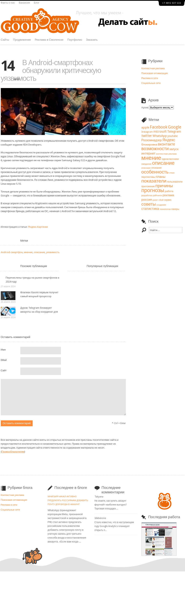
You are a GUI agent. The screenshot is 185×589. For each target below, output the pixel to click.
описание (39, 252)
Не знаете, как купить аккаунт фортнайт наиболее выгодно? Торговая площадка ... (111, 504)
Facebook (158, 127)
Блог (36, 2)
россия (146, 199)
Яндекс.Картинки (38, 226)
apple (145, 127)
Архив (144, 107)
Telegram (174, 131)
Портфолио (74, 39)
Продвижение (22, 39)
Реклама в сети (149, 78)
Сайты (5, 39)
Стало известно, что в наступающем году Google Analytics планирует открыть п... (114, 526)
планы (160, 177)
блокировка (149, 144)
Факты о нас (8, 2)
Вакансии (24, 2)
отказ (171, 173)
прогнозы (152, 190)
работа (169, 191)
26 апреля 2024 (8, 302)
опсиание (156, 167)
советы (148, 204)
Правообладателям (13, 451)
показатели (153, 181)
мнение (28, 252)
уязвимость (53, 252)
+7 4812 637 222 (171, 3)
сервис (168, 200)
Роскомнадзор (151, 140)
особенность (155, 172)
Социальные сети (151, 83)
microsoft (160, 131)
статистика (150, 209)
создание (161, 204)
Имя (3, 349)
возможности (155, 148)
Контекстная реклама (153, 68)
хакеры (175, 209)
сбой (160, 200)
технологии (165, 209)
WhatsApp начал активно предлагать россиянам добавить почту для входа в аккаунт (68, 500)
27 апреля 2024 (8, 286)
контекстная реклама (166, 154)
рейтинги (157, 195)
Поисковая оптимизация (154, 73)
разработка (146, 195)
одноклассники (170, 158)
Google (174, 127)
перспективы (148, 177)
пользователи (174, 181)
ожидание (146, 164)
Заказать (91, 39)
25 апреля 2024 (8, 317)
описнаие (146, 168)
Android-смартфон (12, 252)
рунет (155, 200)
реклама (168, 195)
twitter (146, 136)
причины (164, 185)
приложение (148, 186)
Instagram (147, 131)
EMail (4, 360)
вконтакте (166, 144)
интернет (148, 153)
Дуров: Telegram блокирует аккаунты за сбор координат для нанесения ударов (39, 311)
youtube (172, 136)
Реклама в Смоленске (49, 39)
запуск (174, 149)
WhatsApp (160, 136)
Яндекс (168, 140)
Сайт (4, 370)
